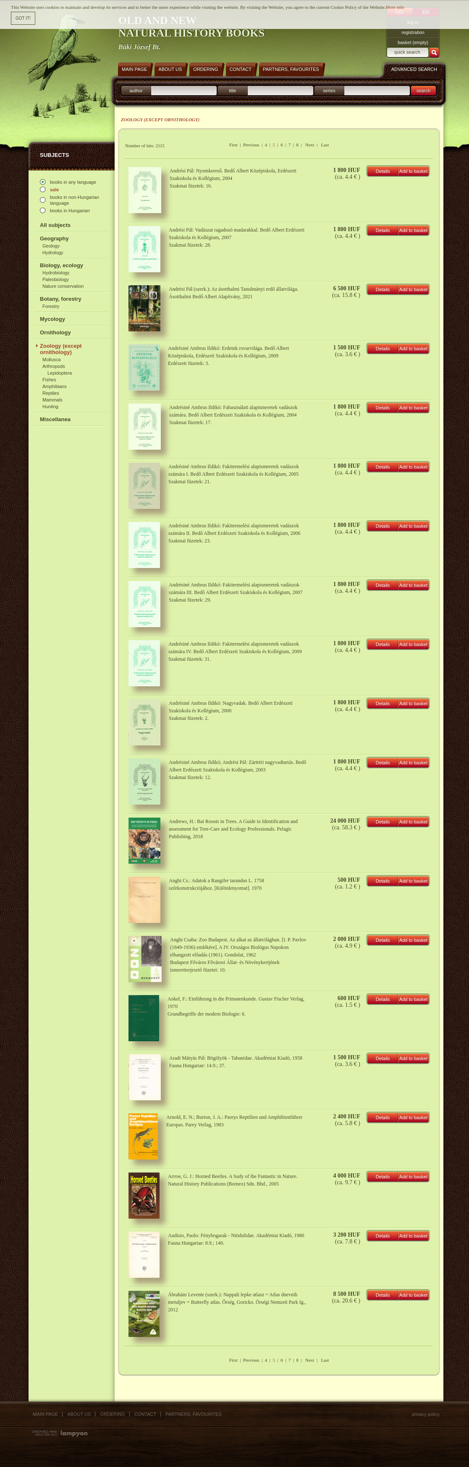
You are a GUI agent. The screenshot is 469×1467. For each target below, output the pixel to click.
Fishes (49, 379)
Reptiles (50, 393)
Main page (45, 1414)
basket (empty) (413, 42)
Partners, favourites (193, 1414)
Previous (251, 144)
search (423, 90)
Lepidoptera (59, 372)
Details (383, 171)
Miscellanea (55, 419)
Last (325, 144)
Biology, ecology (61, 265)
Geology (51, 245)
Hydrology (52, 252)
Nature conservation (63, 286)
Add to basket (413, 171)
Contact (145, 1414)
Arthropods (53, 366)
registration (412, 32)
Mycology (52, 319)
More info (394, 6)
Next (309, 144)
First (233, 144)
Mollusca (51, 359)
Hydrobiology (55, 272)
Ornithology (55, 332)
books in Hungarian (70, 210)
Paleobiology (55, 279)
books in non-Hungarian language (74, 200)
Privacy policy (426, 1414)
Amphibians (54, 386)
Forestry (50, 306)
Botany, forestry (60, 299)
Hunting (50, 406)
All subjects (55, 225)
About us (79, 1414)
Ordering (112, 1414)
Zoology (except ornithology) (61, 349)
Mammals (52, 399)
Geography (54, 238)
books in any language (73, 182)
